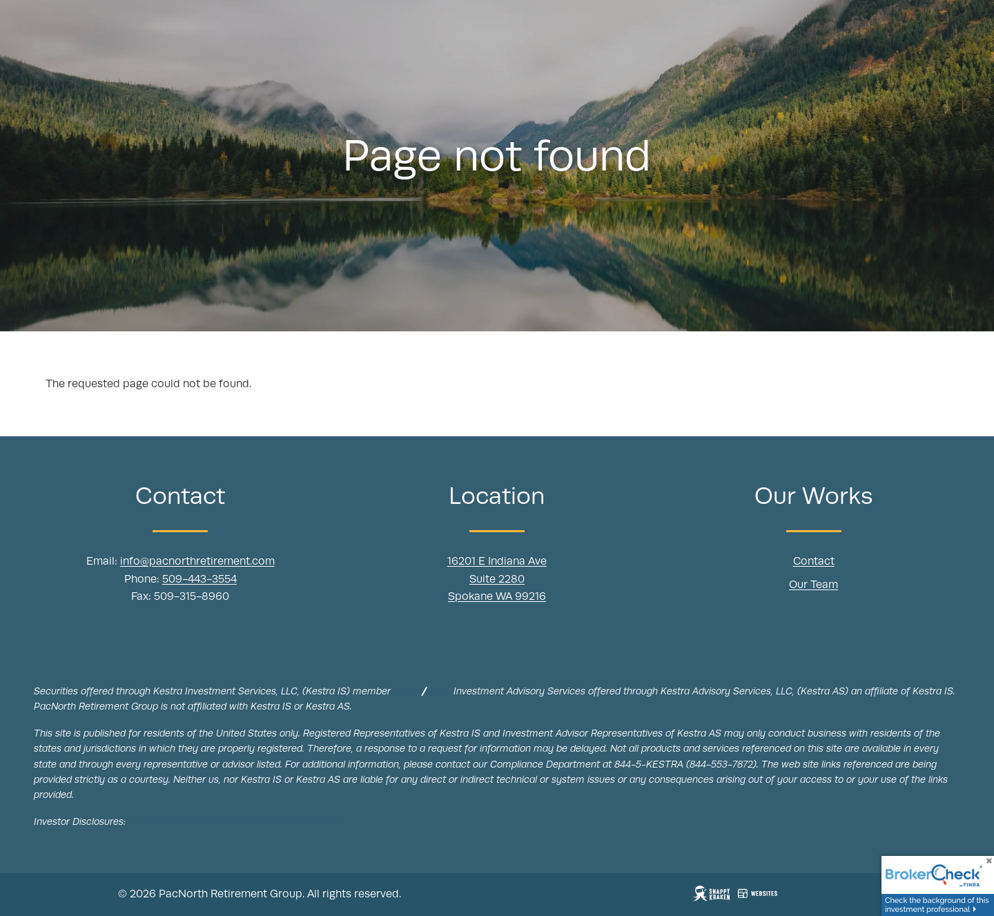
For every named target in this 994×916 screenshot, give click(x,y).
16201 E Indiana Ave (497, 562)
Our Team (813, 585)
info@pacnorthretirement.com (197, 562)
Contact (814, 562)
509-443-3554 (199, 580)
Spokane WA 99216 (497, 598)
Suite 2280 (497, 580)
